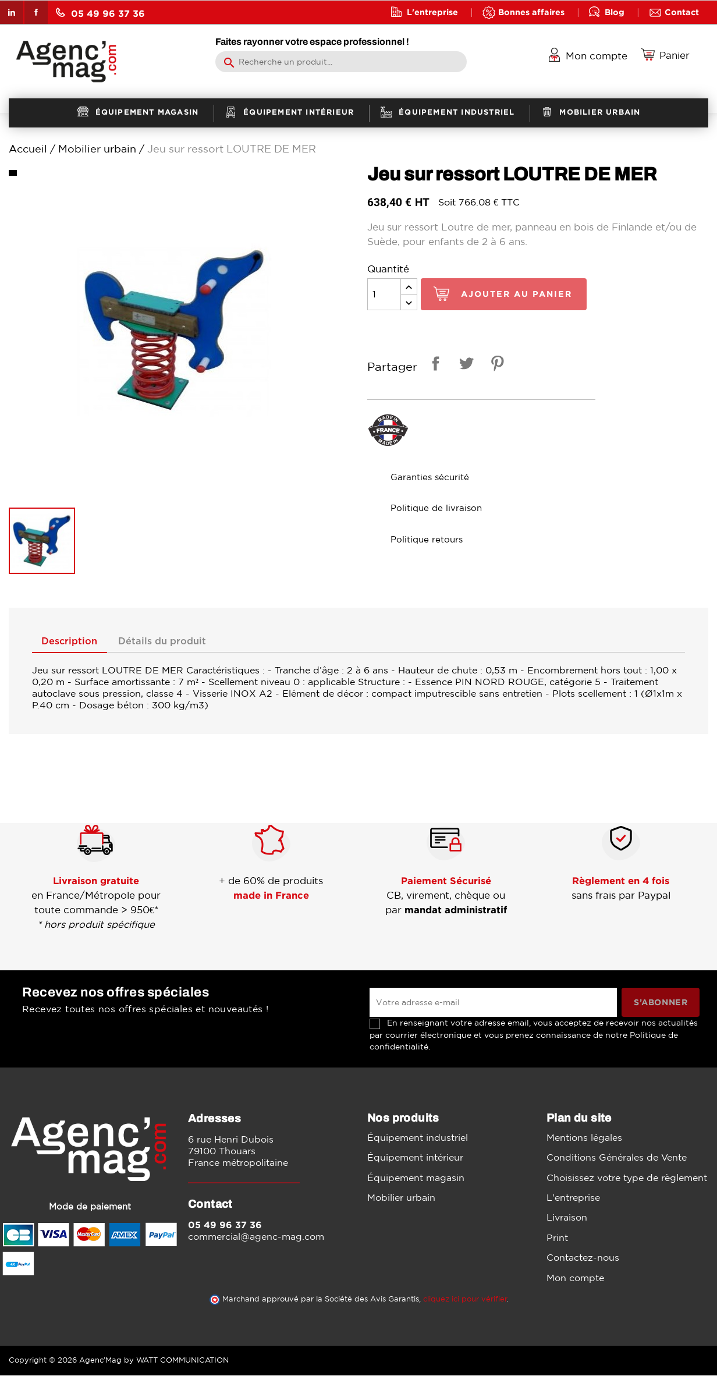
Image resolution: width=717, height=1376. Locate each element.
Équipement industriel (417, 1138)
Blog (614, 12)
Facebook (36, 12)
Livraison (566, 1218)
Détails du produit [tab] (171, 642)
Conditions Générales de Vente (616, 1157)
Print (557, 1238)
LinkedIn (11, 12)
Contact (682, 12)
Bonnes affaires (531, 12)
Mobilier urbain (401, 1198)
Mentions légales (584, 1138)
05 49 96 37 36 (100, 13)
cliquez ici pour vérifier (465, 1299)
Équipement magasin (415, 1178)
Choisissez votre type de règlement (626, 1178)
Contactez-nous (582, 1258)
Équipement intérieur (415, 1157)
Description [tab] (72, 642)
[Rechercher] (340, 61)
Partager (433, 365)
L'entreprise (432, 12)
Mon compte (575, 1278)
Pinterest (495, 365)
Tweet (464, 365)
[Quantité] (384, 294)
